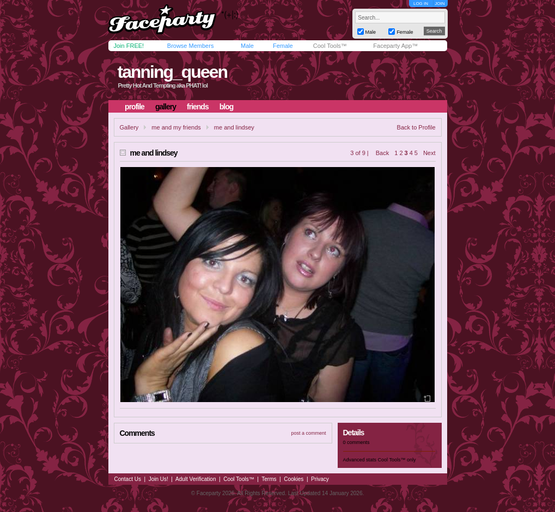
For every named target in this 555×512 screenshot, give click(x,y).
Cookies (293, 479)
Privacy (320, 479)
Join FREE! (129, 45)
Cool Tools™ (330, 45)
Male (247, 45)
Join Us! (158, 479)
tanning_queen (172, 72)
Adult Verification (195, 479)
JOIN (439, 3)
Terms (268, 479)
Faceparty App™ (395, 45)
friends (198, 106)
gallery (165, 106)
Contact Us (127, 479)
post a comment (308, 433)
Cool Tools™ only (397, 459)
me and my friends (175, 127)
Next (429, 153)
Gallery (129, 127)
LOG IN (420, 3)
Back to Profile (416, 127)
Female (283, 45)
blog (226, 106)
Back (382, 153)
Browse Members (190, 45)
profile (134, 106)
